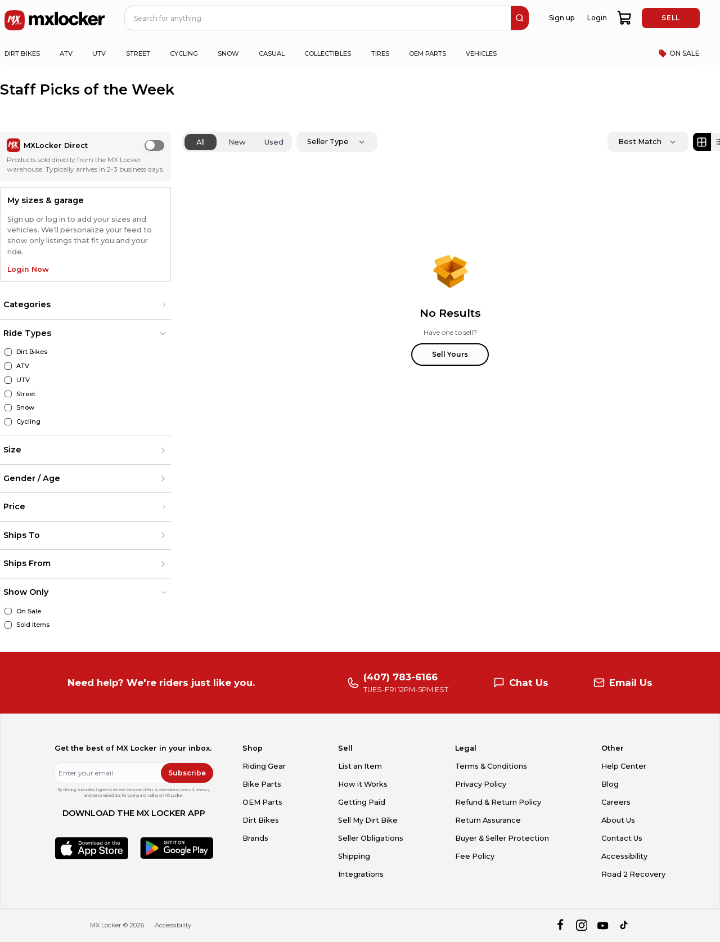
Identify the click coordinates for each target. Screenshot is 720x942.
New (237, 142)
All (200, 142)
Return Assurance (488, 820)
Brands (255, 838)
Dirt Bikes (260, 820)
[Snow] (8, 407)
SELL (671, 18)
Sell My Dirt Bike (368, 820)
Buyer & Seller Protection (502, 838)
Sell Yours (450, 354)
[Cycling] (8, 421)
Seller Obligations (370, 838)
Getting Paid (361, 802)
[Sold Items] (8, 625)
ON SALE (679, 53)
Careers (616, 802)
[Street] (8, 394)
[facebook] (560, 925)
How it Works (363, 784)
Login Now (28, 269)
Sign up (561, 18)
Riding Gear (264, 766)
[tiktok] (624, 925)
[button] (85, 305)
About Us (618, 820)
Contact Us (621, 838)
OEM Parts (262, 802)
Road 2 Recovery (633, 874)
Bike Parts (261, 784)
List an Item (360, 766)
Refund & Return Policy (498, 802)
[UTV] (8, 380)
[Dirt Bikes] (8, 352)
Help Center (623, 766)
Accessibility (624, 856)
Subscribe (187, 773)
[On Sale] (8, 611)
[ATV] (8, 366)
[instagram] (581, 925)
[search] (520, 18)
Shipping (354, 856)
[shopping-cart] (624, 18)
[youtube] (602, 925)
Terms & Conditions (491, 766)
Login (597, 18)
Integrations (361, 874)
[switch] (154, 145)
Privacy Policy (480, 784)
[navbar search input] (318, 18)
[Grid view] (702, 142)
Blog (610, 784)
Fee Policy (474, 856)
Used (274, 142)
